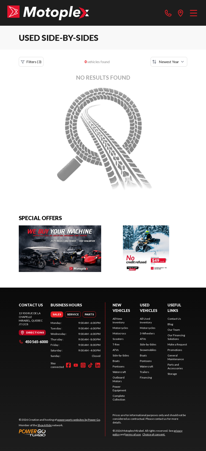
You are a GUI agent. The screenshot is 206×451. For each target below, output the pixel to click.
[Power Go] (60, 432)
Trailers (144, 372)
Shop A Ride (45, 425)
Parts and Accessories (175, 366)
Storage (172, 373)
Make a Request (177, 344)
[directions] (180, 13)
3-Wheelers (147, 333)
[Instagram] (83, 365)
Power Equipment (119, 388)
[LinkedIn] (97, 365)
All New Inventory (119, 320)
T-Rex (116, 344)
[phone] (168, 13)
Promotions (175, 350)
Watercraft (119, 372)
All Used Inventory (146, 320)
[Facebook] (68, 365)
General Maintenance (176, 357)
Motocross (119, 333)
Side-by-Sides (121, 355)
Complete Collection (119, 397)
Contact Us (174, 318)
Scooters (118, 339)
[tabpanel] (75, 339)
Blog (170, 324)
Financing (146, 377)
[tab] (57, 314)
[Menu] (193, 12)
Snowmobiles (148, 350)
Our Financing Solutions (176, 337)
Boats (116, 361)
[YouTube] (76, 365)
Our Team (174, 329)
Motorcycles (120, 328)
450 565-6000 (33, 341)
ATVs (116, 350)
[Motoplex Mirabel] (48, 13)
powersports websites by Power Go (78, 419)
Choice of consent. (153, 434)
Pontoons (119, 366)
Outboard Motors (119, 379)
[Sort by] (169, 62)
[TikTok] (90, 365)
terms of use (133, 434)
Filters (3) (31, 61)
